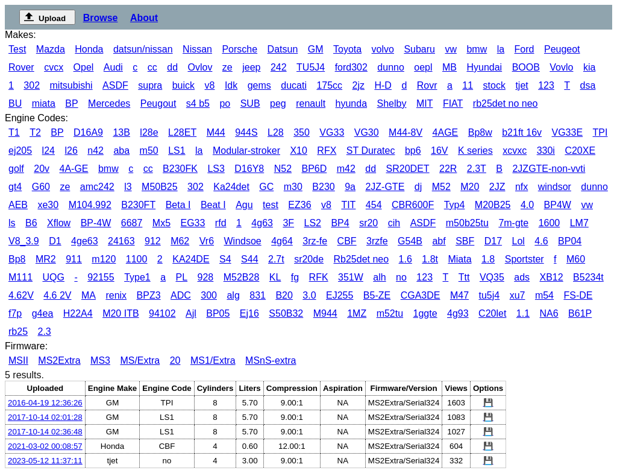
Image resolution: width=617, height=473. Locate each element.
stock (494, 85)
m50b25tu (467, 223)
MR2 (46, 259)
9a (350, 187)
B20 (283, 295)
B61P (580, 313)
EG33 (192, 223)
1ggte (425, 313)
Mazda (50, 49)
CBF (347, 241)
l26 (70, 150)
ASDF (115, 85)
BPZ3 (149, 295)
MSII (18, 360)
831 (257, 295)
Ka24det (231, 187)
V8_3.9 (23, 241)
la (500, 49)
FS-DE (577, 295)
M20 (469, 187)
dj (418, 187)
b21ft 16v (522, 132)
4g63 (262, 223)
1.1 (523, 313)
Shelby (392, 103)
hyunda (352, 103)
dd (172, 67)
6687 (132, 223)
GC (266, 187)
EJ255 (339, 295)
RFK (318, 277)
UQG (53, 277)
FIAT (453, 103)
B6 (31, 223)
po (224, 103)
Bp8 (16, 259)
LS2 (312, 223)
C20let (492, 313)
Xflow (58, 223)
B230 (323, 187)
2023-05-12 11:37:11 (45, 460)
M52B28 (242, 277)
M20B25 (493, 205)
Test (17, 49)
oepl (423, 67)
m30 (293, 187)
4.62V (21, 295)
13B (121, 132)
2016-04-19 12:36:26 (45, 402)
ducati (294, 85)
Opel (84, 67)
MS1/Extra (213, 360)
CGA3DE (420, 295)
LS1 (176, 150)
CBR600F (413, 205)
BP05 (218, 313)
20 (175, 360)
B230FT (138, 205)
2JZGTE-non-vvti (548, 168)
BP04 (569, 241)
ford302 (351, 67)
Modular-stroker (246, 150)
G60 (41, 187)
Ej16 (249, 313)
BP (71, 103)
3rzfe (377, 241)
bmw (476, 49)
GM (316, 49)
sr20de (309, 259)
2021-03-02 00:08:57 (45, 446)
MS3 (100, 360)
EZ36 (299, 205)
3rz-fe (314, 241)
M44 (216, 132)
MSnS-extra (270, 360)
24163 (121, 241)
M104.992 (90, 205)
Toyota (347, 49)
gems (259, 85)
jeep (251, 67)
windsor (554, 187)
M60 (575, 259)
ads (522, 277)
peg (278, 103)
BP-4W (96, 223)
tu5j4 (489, 295)
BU (15, 103)
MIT (424, 103)
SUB (250, 103)
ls (12, 223)
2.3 (44, 331)
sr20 (368, 223)
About (144, 18)
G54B (410, 241)
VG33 (331, 132)
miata (43, 103)
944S (246, 132)
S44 (249, 259)
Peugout (158, 103)
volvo (383, 49)
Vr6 (206, 241)
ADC (181, 295)
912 (153, 241)
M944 (325, 313)
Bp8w (480, 132)
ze (227, 67)
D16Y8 (249, 168)
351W (350, 277)
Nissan (197, 49)
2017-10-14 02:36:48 (45, 431)
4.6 (541, 241)
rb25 (18, 331)
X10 (298, 150)
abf (438, 241)
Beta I (178, 205)
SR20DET (408, 168)
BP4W (557, 205)
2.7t (276, 259)
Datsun (283, 49)
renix (116, 295)
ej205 (20, 150)
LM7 (579, 223)
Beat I (213, 205)
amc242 (97, 187)
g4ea (43, 313)
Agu (244, 205)
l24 (48, 150)
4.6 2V (57, 295)
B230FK (180, 168)
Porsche (239, 49)
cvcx (53, 67)
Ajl (191, 313)
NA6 (549, 313)
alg (233, 295)
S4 (225, 259)
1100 (137, 259)
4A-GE (74, 168)
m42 (346, 168)
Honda (89, 49)
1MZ (356, 313)
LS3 (215, 168)
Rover (21, 67)
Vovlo (561, 67)
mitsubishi (71, 85)
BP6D (314, 168)
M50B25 (160, 187)
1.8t (430, 259)
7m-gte (513, 223)
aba (121, 150)
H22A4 (78, 313)
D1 (55, 241)
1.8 (488, 259)
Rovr (427, 85)
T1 (14, 132)
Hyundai (484, 67)
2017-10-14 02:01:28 (45, 417)
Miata (459, 259)
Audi (113, 67)
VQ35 (492, 277)
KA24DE (190, 259)
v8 (210, 85)
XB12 (551, 277)
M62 (180, 241)
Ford (524, 49)
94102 (162, 313)
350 (301, 132)
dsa (588, 85)
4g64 (282, 241)
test (270, 205)
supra (150, 85)
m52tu (390, 313)
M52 (441, 187)
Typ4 (454, 205)
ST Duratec (370, 150)
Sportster (524, 259)
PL (182, 277)
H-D (382, 85)
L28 (276, 132)
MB (449, 67)
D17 (493, 241)
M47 (459, 295)
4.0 (527, 205)
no (401, 277)
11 (467, 85)
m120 (104, 259)
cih (394, 223)
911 (74, 259)
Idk (231, 85)
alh (379, 277)
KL (275, 277)
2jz (358, 85)
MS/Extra (140, 360)
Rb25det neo (361, 259)
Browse (100, 18)
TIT (348, 205)
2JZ (497, 187)
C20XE (580, 150)
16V (439, 150)
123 (546, 85)
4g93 (458, 313)
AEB (18, 205)
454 (374, 205)
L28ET (182, 132)
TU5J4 (310, 67)
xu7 (517, 295)
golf (16, 168)
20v (41, 168)
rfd (221, 223)
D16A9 (88, 132)
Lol (518, 241)
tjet (521, 85)
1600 (549, 223)
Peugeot (562, 49)
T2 (35, 132)
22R (448, 168)
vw (451, 49)
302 (31, 85)
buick (183, 85)
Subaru (419, 49)
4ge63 (84, 241)
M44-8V (405, 132)
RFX (326, 150)
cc (152, 67)
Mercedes (109, 103)
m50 (149, 150)
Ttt (464, 277)
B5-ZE (376, 295)
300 (209, 295)
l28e (149, 132)
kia (589, 67)
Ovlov (199, 67)
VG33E (567, 132)
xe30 (47, 205)
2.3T (476, 168)
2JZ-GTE (384, 187)
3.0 (309, 295)
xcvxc (515, 150)
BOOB (526, 67)
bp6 (413, 150)
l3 (127, 187)
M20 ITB (120, 313)
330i (546, 150)
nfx (521, 187)
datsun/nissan (143, 49)
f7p (15, 313)
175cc (329, 85)
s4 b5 (198, 103)
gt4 (15, 187)
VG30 (366, 132)
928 (206, 277)
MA (88, 295)
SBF (465, 241)
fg (295, 277)
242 (279, 67)
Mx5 (161, 223)
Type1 (137, 277)
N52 (283, 168)
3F (288, 223)
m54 (544, 295)
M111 (20, 277)
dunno (390, 67)
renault (310, 103)
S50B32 (286, 313)
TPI (600, 132)
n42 (95, 150)
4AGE (446, 132)
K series (475, 150)
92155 (100, 277)
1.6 (405, 259)
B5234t (588, 277)
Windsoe (242, 241)
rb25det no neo (505, 103)
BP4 (340, 223)
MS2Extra (59, 360)
